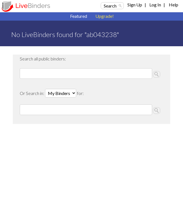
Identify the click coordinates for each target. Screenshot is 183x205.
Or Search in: (32, 93)
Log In (155, 4)
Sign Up (134, 4)
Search (110, 5)
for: (80, 93)
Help (173, 4)
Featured (78, 16)
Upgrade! (104, 16)
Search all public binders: (43, 58)
